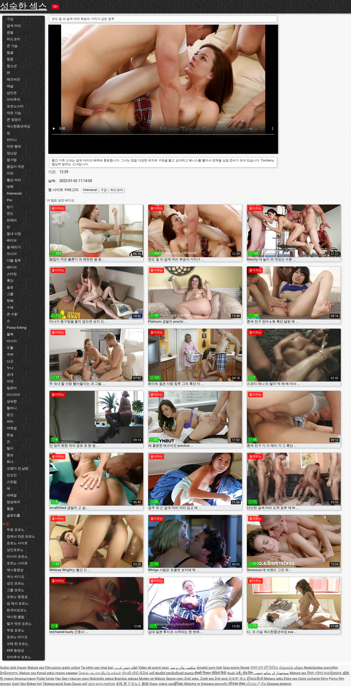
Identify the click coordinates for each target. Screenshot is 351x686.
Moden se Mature (152, 679)
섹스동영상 (15, 570)
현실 (10, 435)
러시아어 (13, 395)
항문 (10, 59)
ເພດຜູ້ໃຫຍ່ (176, 684)
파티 (10, 421)
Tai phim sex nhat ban (97, 668)
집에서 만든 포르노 (21, 536)
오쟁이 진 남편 (17, 468)
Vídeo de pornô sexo (153, 668)
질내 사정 (14, 234)
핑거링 (12, 160)
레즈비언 (13, 79)
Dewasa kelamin (279, 684)
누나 (10, 368)
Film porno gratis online (62, 668)
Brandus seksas (126, 679)
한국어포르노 (17, 610)
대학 (10, 187)
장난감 (12, 153)
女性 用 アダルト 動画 (132, 684)
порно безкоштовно (20, 679)
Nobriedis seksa (102, 679)
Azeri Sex (19, 684)
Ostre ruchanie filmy (313, 679)
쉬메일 (12, 495)
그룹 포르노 (15, 590)
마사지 (12, 341)
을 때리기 (14, 247)
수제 (10, 307)
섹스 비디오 (15, 577)
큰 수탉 (12, 314)
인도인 (12, 475)
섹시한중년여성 (18, 126)
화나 (10, 462)
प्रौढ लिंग (248, 673)
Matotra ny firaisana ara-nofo (206, 684)
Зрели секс (175, 679)
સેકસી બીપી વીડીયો (135, 673)
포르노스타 (15, 106)
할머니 (12, 408)
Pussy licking (16, 328)
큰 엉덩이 (14, 120)
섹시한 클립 (15, 617)
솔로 (10, 287)
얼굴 (10, 53)
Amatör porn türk (209, 668)
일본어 (12, 388)
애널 (10, 86)
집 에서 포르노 (17, 603)
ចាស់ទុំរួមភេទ (333, 673)
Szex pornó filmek (236, 668)
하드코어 (13, 39)
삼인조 (12, 93)
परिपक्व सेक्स (237, 684)
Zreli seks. (192, 679)
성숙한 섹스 (23, 6)
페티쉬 (12, 267)
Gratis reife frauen (13, 668)
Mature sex (36, 668)
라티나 (12, 140)
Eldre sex (291, 679)
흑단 (10, 281)
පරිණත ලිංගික (256, 684)
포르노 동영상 (17, 597)
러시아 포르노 (17, 557)
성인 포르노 (15, 583)
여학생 (12, 428)
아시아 (12, 254)
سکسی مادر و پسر (183, 668)
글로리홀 (13, 515)
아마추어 (13, 99)
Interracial (14, 193)
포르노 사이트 (17, 543)
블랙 (10, 334)
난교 (10, 361)
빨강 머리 (14, 180)
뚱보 (10, 455)
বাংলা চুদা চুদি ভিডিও (264, 668)
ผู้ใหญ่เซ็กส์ (255, 679)
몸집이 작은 (15, 167)
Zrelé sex (207, 679)
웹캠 (10, 509)
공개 (10, 375)
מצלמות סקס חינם (101, 684)
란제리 (12, 220)
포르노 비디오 (17, 637)
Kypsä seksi (46, 673)
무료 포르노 (15, 530)
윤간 (10, 415)
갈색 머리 (14, 26)
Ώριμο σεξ (80, 684)
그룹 (10, 294)
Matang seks (274, 679)
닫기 (10, 207)
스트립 (12, 482)
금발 (10, 32)
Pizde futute (45, 679)
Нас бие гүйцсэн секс (72, 679)
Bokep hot (34, 684)
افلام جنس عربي (125, 668)
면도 (10, 214)
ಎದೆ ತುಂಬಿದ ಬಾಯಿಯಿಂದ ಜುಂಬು (172, 673)
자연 (10, 381)
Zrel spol (221, 679)
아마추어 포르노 (19, 657)
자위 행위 (14, 146)
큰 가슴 (12, 46)
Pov (9, 200)
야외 (10, 173)
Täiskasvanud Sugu (57, 684)
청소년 (12, 66)
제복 (10, 301)
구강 (10, 19)
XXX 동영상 (15, 650)
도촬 (10, 348)
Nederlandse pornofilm (321, 668)
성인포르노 (15, 550)
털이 (10, 448)
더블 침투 (14, 260)
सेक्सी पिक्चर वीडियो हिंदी (210, 673)
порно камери (66, 673)
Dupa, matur (159, 684)
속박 (10, 354)
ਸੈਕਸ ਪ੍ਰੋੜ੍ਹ (315, 673)
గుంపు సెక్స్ (234, 673)
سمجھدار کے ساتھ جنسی (272, 673)
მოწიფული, (9, 673)
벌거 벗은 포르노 (19, 624)
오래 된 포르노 (17, 644)
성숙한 (12, 401)
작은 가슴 (14, 113)
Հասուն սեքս (291, 668)
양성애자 (13, 502)
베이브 (12, 240)
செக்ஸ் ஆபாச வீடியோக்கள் (99, 673)
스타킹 (12, 274)
